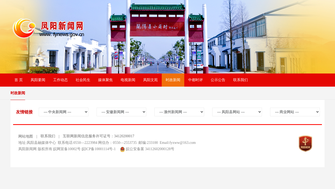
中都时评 (195, 80)
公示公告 (218, 80)
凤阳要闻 (38, 80)
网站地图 (25, 136)
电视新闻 (128, 80)
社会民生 (83, 80)
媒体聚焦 (105, 80)
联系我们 (240, 80)
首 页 (18, 80)
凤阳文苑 (150, 80)
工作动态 (60, 80)
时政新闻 (173, 80)
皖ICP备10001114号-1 (99, 149)
